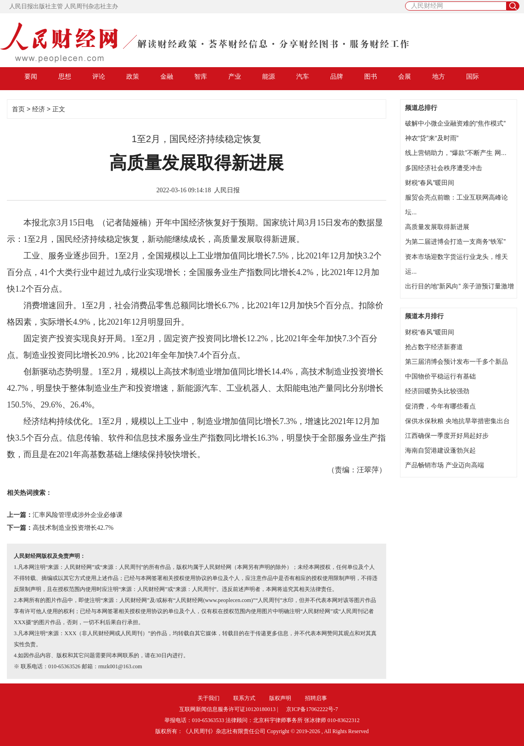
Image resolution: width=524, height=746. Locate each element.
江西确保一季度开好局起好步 (447, 435)
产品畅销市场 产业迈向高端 (444, 465)
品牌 (336, 76)
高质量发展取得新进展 (437, 226)
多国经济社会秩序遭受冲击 (443, 168)
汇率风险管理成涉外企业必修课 (78, 514)
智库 (200, 76)
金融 (166, 76)
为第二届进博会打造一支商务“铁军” (455, 241)
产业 (234, 76)
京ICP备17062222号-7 (312, 709)
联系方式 (244, 698)
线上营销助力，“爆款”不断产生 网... (456, 152)
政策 (132, 76)
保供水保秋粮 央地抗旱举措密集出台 (457, 421)
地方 (438, 76)
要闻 (30, 76)
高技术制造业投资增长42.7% (73, 527)
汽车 (302, 76)
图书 (370, 76)
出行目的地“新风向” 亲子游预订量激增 (459, 286)
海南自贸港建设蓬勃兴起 (440, 450)
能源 (268, 76)
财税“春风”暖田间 (429, 182)
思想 (64, 76)
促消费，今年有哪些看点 (440, 406)
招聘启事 (316, 698)
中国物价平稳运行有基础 (440, 376)
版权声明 (280, 698)
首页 (18, 109)
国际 (472, 76)
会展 (404, 76)
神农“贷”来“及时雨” (432, 138)
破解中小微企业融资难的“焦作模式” (455, 123)
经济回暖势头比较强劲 (437, 391)
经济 (38, 109)
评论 (98, 76)
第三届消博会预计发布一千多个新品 (456, 361)
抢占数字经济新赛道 (434, 346)
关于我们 (208, 698)
